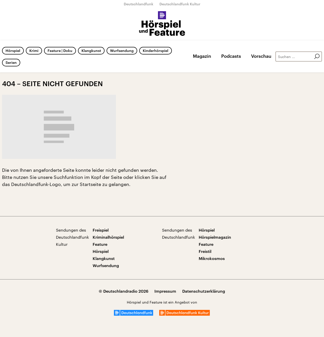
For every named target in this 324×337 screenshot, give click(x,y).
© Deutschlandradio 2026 (123, 291)
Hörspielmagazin (215, 237)
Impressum (165, 291)
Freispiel (101, 230)
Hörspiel (13, 50)
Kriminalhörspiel (108, 237)
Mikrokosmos (212, 258)
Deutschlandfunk (138, 4)
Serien (11, 62)
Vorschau (261, 56)
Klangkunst (91, 50)
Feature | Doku (60, 50)
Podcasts (231, 56)
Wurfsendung (122, 50)
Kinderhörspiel (155, 50)
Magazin (202, 56)
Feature (100, 244)
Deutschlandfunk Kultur (179, 4)
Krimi (33, 50)
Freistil (205, 251)
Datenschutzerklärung (203, 291)
